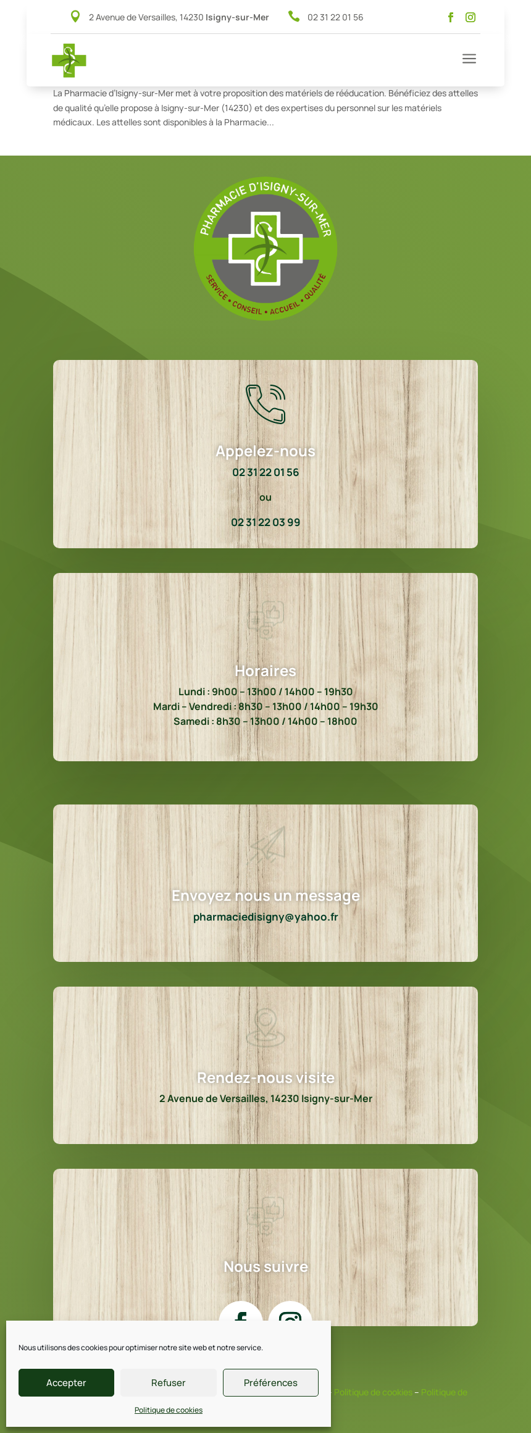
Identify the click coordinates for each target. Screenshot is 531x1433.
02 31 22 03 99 (266, 522)
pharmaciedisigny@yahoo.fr (265, 916)
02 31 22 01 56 (335, 17)
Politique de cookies (169, 1410)
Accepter (66, 1382)
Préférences (271, 1382)
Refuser (168, 1382)
